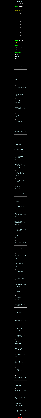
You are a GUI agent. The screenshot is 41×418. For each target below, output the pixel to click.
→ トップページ (20, 414)
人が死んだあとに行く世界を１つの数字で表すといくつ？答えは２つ (20, 223)
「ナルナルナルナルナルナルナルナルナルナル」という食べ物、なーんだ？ (20, 312)
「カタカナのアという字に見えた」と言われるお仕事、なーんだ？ (20, 265)
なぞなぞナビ (20, 1)
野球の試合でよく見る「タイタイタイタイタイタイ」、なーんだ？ (20, 257)
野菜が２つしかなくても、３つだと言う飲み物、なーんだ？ (20, 81)
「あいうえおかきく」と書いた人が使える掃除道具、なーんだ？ (20, 215)
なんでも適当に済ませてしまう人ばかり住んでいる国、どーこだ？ (20, 123)
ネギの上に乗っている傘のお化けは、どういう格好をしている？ (20, 363)
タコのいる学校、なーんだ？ (20, 137)
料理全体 (18, 54)
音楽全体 (18, 58)
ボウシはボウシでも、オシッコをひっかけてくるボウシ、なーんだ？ (20, 174)
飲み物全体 (18, 56)
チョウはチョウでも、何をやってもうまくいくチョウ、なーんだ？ (20, 158)
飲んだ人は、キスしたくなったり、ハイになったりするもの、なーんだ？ (20, 166)
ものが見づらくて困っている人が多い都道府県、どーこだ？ (20, 109)
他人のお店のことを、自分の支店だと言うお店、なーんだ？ (20, 371)
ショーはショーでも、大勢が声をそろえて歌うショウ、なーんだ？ (20, 131)
